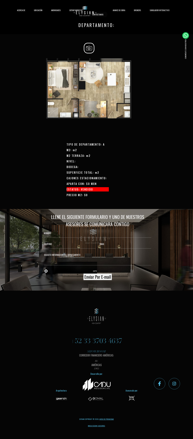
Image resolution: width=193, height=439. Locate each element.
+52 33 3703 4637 (96, 344)
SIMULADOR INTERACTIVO (159, 10)
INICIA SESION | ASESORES (96, 426)
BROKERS (137, 10)
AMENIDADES (56, 10)
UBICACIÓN (38, 10)
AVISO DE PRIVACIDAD (102, 271)
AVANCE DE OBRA (119, 10)
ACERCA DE (21, 10)
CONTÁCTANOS (97, 14)
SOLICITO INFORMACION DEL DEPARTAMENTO (97, 258)
